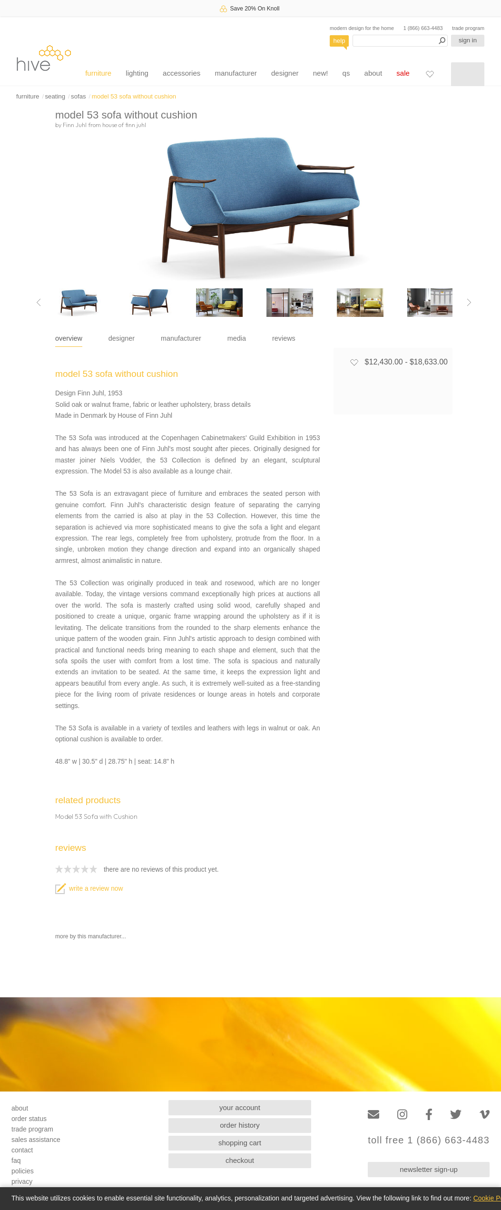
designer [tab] (121, 338)
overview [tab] (68, 338)
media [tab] (236, 338)
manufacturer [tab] (181, 338)
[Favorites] (429, 73)
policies (22, 1171)
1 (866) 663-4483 (423, 28)
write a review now (89, 888)
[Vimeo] (485, 1114)
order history (239, 1125)
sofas (78, 96)
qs (346, 73)
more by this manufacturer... (90, 936)
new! (320, 73)
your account (239, 1107)
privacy (21, 1181)
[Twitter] (456, 1114)
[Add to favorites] (354, 362)
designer (285, 73)
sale (403, 73)
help (339, 40)
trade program (468, 28)
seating (55, 96)
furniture (98, 73)
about (373, 73)
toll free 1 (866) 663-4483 (429, 1140)
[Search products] (400, 41)
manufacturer (235, 73)
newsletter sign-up (429, 1169)
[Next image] (469, 302)
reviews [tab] (283, 338)
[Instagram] (402, 1114)
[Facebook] (428, 1114)
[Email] (373, 1114)
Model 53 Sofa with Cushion (96, 816)
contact (22, 1150)
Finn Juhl (75, 124)
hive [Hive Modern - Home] (44, 58)
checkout (240, 1160)
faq (15, 1160)
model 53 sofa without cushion (134, 96)
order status (29, 1118)
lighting (137, 73)
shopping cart (239, 1143)
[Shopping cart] (467, 74)
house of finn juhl (124, 124)
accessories (181, 73)
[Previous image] (38, 302)
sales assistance (35, 1139)
